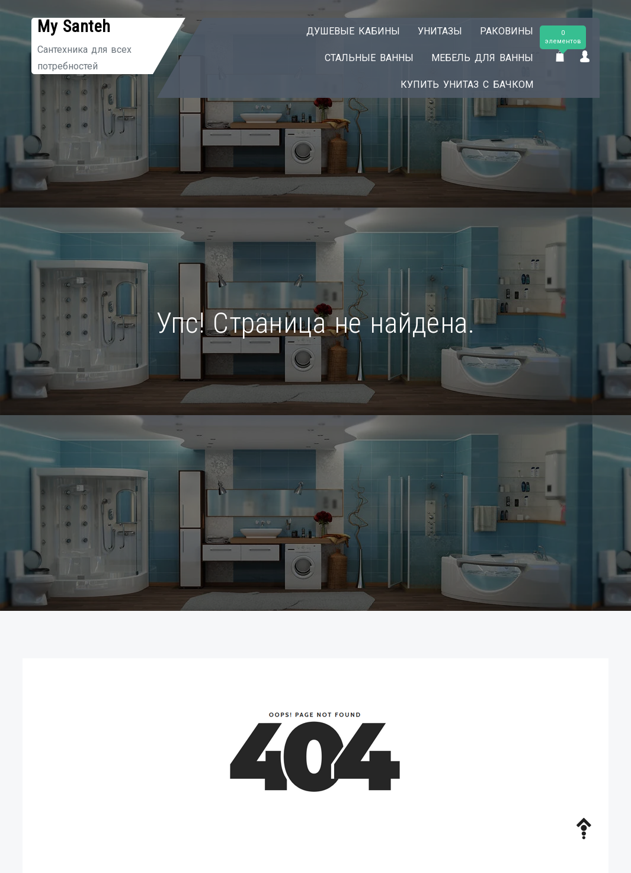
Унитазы (440, 31)
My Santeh (74, 26)
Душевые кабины (353, 31)
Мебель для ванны (482, 57)
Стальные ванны (369, 57)
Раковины (506, 31)
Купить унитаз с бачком (467, 84)
